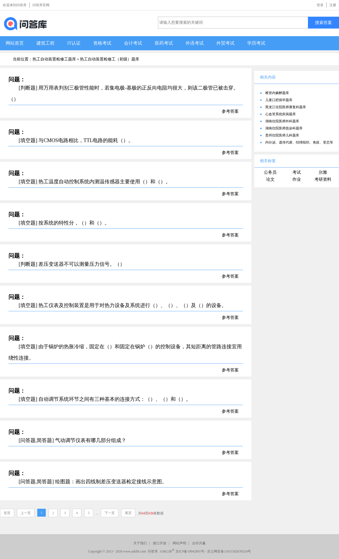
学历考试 (256, 43)
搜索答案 (323, 22)
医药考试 (164, 43)
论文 (270, 179)
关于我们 (140, 543)
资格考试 (102, 43)
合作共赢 (199, 543)
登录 (320, 5)
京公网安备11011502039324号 (229, 551)
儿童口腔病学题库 (278, 100)
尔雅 (323, 172)
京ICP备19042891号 (190, 551)
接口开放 (159, 543)
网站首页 (15, 43)
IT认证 (74, 43)
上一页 (26, 513)
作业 (296, 179)
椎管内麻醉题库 (277, 93)
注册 (332, 5)
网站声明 (179, 543)
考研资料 (322, 179)
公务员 (270, 172)
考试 (296, 172)
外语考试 (195, 43)
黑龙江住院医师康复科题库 (285, 107)
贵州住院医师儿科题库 (282, 135)
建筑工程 (45, 43)
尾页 (128, 513)
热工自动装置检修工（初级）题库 (109, 59)
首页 (7, 513)
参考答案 (230, 111)
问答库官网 (40, 5)
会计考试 (133, 43)
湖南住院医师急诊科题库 (284, 128)
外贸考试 (225, 43)
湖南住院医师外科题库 (282, 121)
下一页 (110, 513)
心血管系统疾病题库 (280, 114)
